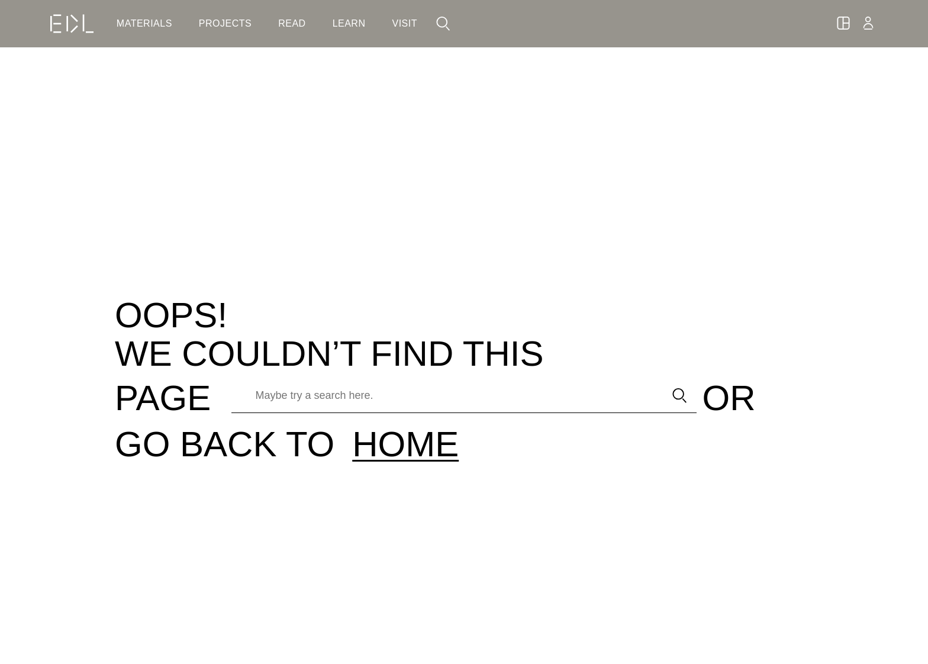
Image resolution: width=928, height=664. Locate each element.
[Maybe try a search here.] (443, 395)
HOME (405, 444)
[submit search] (680, 395)
